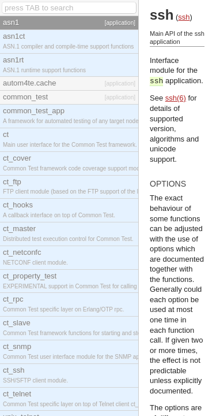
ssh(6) (175, 98)
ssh (184, 17)
